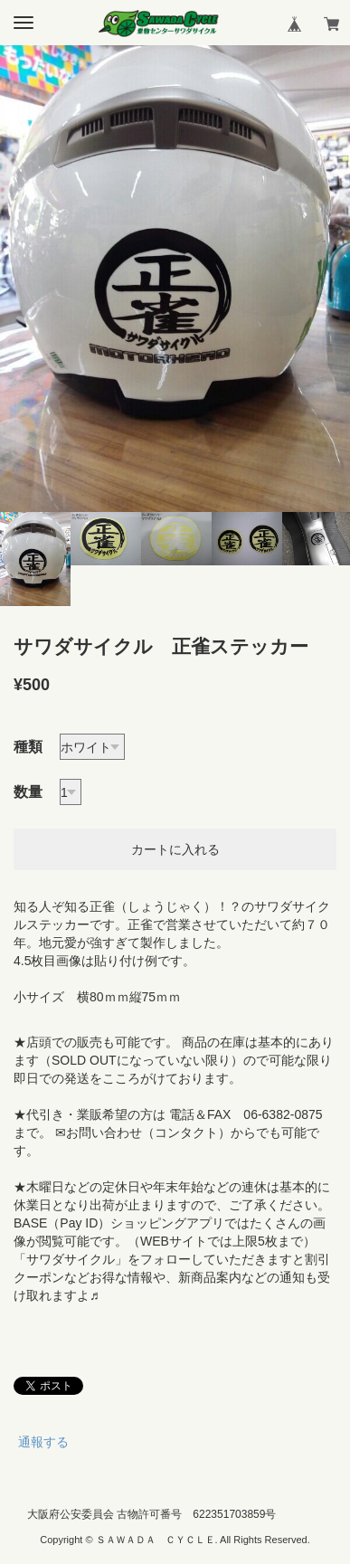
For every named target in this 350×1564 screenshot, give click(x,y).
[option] (175, 278)
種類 (28, 746)
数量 (28, 792)
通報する (43, 1442)
